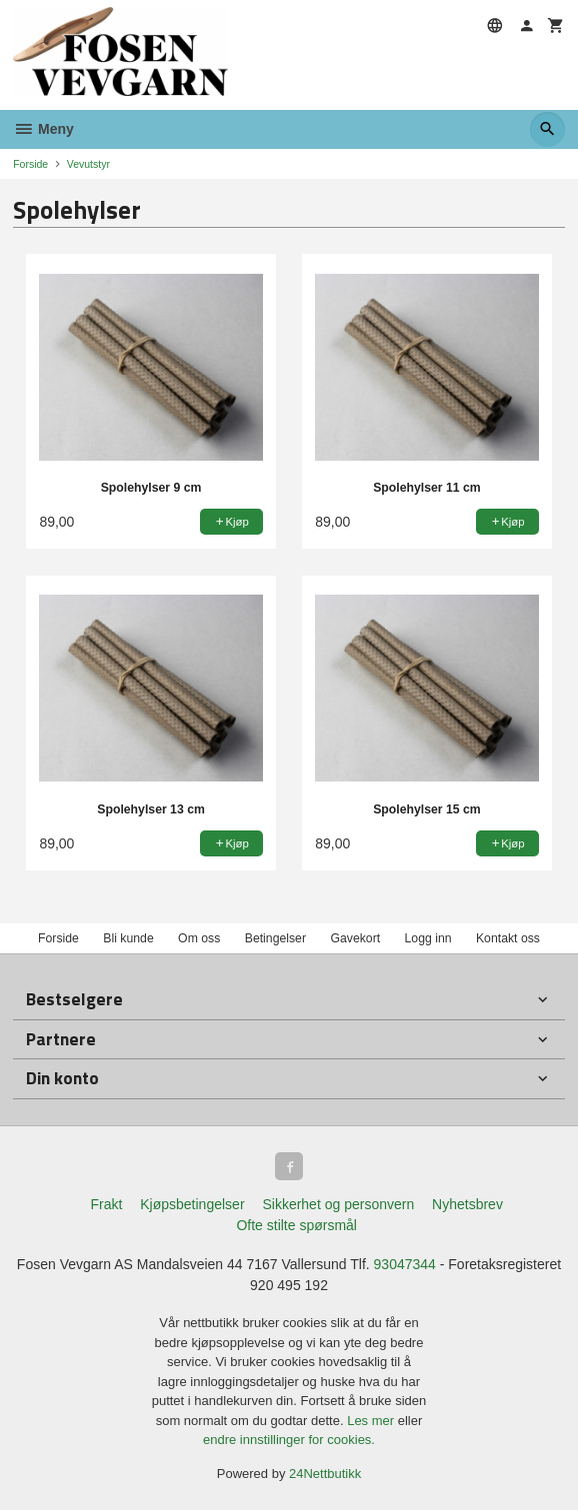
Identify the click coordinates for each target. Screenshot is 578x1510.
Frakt (106, 1204)
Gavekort (355, 938)
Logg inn (428, 938)
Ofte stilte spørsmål (296, 1225)
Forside (30, 164)
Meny (43, 129)
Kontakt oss (508, 938)
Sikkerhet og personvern (338, 1204)
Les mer (372, 1420)
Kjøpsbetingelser (192, 1204)
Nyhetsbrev (467, 1204)
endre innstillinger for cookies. (289, 1439)
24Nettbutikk (325, 1473)
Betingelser (275, 938)
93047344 (405, 1264)
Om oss (199, 938)
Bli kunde (128, 938)
